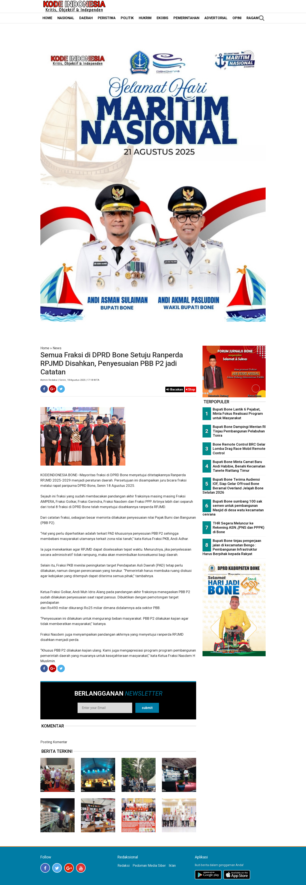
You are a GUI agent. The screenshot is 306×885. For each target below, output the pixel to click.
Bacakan (174, 389)
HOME (47, 18)
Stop (190, 389)
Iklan (172, 866)
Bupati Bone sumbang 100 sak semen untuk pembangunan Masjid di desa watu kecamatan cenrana (233, 508)
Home (44, 348)
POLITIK (127, 18)
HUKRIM (145, 18)
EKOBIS (162, 18)
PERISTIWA (107, 18)
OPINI (236, 18)
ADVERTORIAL (215, 18)
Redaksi (124, 866)
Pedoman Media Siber (149, 866)
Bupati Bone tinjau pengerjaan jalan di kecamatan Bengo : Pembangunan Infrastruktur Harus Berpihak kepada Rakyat (232, 547)
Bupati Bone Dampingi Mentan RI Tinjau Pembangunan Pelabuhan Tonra (239, 431)
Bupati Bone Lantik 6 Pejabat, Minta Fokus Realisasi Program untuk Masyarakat (238, 413)
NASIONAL (65, 18)
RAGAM (252, 18)
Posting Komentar (53, 742)
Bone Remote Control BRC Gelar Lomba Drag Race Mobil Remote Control (239, 448)
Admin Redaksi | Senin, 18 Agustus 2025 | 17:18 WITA (69, 380)
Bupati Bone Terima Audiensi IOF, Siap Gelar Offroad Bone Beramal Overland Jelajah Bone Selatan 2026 (233, 486)
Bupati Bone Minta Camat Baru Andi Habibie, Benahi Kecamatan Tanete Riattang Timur (239, 466)
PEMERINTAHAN (186, 18)
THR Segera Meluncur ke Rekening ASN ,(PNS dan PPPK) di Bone (238, 527)
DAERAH (86, 18)
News (57, 348)
